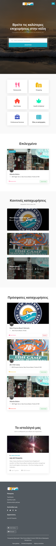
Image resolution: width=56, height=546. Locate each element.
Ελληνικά (11, 532)
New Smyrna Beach (26, 177)
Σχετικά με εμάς (11, 500)
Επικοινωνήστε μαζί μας (13, 502)
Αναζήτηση (28, 45)
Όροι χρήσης (15, 543)
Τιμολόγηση (10, 497)
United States (12, 528)
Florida (34, 177)
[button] (53, 3)
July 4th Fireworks (16, 457)
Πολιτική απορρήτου (26, 543)
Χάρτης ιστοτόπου (39, 543)
